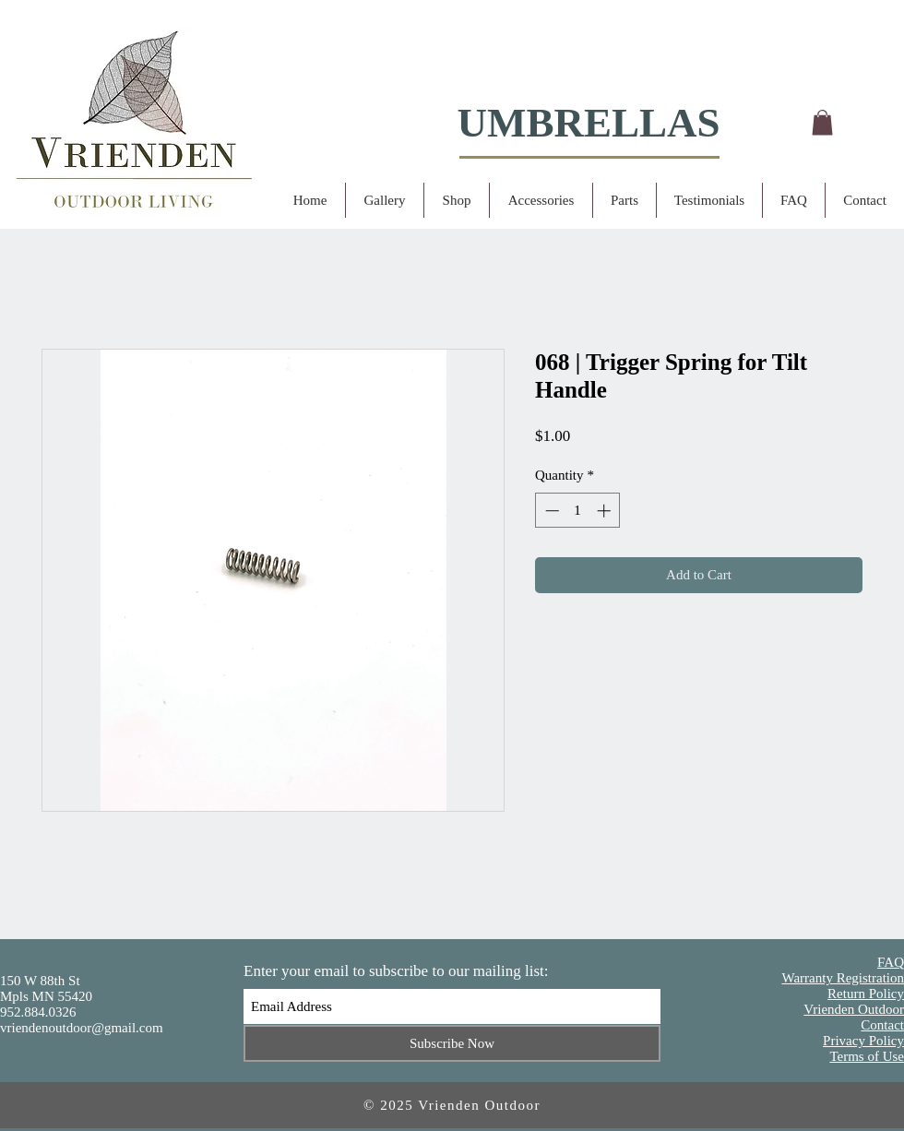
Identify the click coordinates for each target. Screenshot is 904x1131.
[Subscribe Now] (452, 1043)
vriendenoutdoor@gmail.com (81, 1027)
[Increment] (605, 511)
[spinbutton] (578, 511)
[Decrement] (550, 511)
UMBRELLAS (588, 123)
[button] (822, 122)
